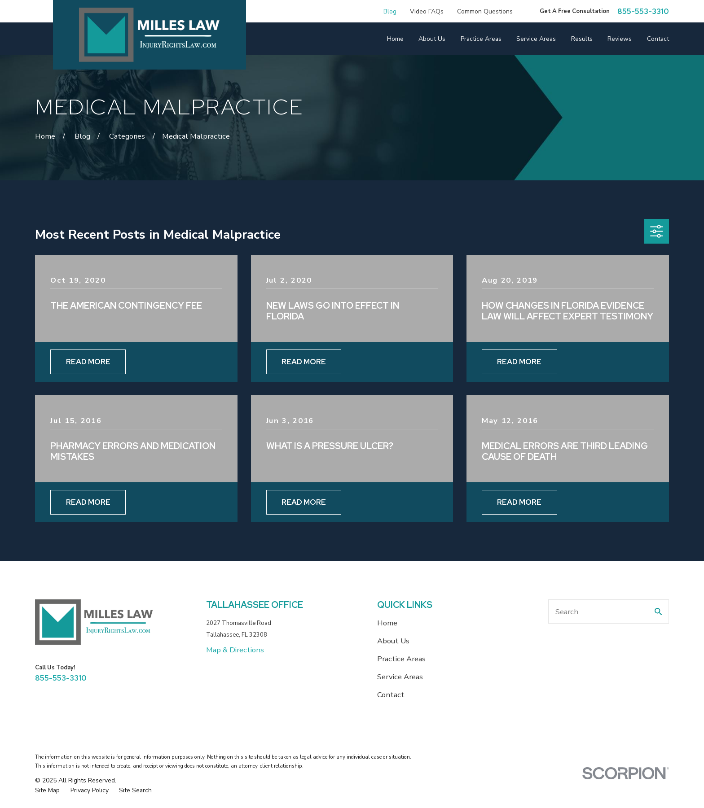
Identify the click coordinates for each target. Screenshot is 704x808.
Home (387, 623)
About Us (393, 641)
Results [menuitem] (582, 39)
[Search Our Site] (658, 612)
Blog (389, 11)
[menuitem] (47, 790)
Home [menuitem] (395, 39)
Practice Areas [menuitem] (481, 39)
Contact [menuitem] (658, 39)
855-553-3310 (643, 11)
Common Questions (485, 11)
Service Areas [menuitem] (536, 39)
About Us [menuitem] (431, 39)
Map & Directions (235, 650)
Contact (391, 695)
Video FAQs (427, 11)
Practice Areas (401, 659)
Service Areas (400, 677)
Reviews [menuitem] (619, 39)
